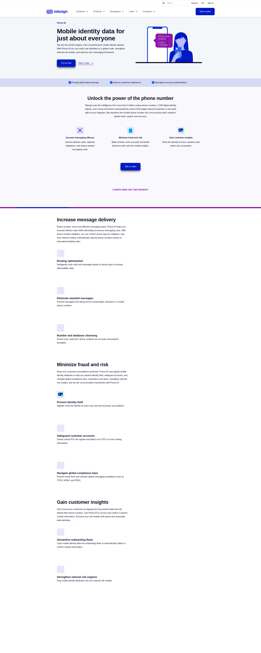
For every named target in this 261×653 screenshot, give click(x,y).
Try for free (66, 63)
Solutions (80, 11)
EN (202, 3)
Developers (115, 11)
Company (147, 11)
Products (97, 11)
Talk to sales (205, 11)
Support (194, 3)
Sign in (211, 3)
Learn (131, 11)
